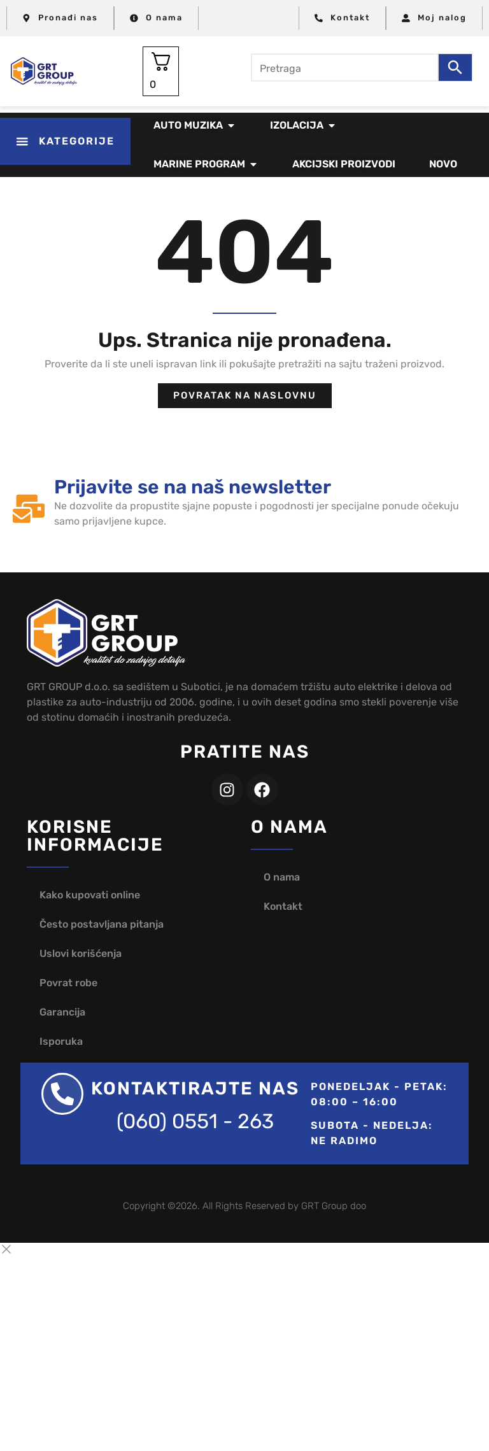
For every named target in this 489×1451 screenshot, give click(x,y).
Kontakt (283, 906)
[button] (65, 141)
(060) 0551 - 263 (195, 1121)
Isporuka (61, 1041)
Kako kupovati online (89, 895)
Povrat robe (68, 983)
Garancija (62, 1012)
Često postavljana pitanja (101, 924)
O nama (282, 877)
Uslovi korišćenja (80, 953)
